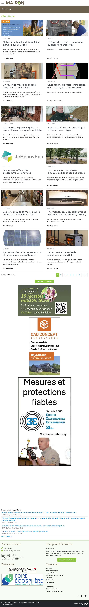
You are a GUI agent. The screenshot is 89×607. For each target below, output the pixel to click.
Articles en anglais (52, 570)
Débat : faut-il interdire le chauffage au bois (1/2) (61, 253)
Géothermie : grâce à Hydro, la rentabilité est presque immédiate (22, 129)
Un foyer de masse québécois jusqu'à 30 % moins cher (19, 86)
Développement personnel (55, 575)
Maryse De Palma (51, 573)
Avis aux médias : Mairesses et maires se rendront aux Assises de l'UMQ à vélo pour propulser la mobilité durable (39, 513)
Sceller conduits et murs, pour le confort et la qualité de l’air (21, 213)
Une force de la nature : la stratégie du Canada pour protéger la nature (25, 531)
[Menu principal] (2, 3)
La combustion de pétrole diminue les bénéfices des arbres (66, 171)
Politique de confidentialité (55, 591)
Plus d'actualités (6, 536)
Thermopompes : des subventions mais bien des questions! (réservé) (66, 213)
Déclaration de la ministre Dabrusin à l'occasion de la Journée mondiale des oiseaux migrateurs (33, 526)
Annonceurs (50, 582)
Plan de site (50, 586)
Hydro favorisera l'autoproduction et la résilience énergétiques (22, 253)
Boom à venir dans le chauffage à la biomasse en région (66, 129)
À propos (49, 568)
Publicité (49, 577)
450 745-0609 (8, 548)
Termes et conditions (53, 589)
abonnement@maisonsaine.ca (13, 551)
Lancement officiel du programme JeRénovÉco (17, 171)
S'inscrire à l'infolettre (44, 281)
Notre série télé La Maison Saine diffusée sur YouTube (21, 43)
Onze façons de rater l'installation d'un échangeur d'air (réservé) (66, 86)
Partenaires (50, 580)
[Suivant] (86, 275)
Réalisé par (77, 603)
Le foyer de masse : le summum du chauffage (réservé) (65, 43)
